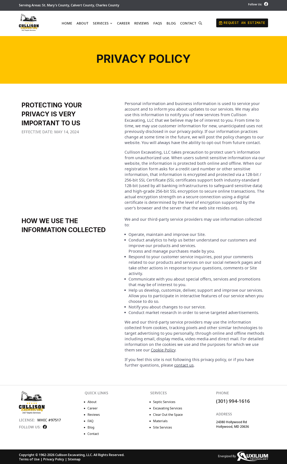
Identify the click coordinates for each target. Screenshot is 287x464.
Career (123, 23)
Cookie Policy (163, 350)
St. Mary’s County (55, 5)
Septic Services (164, 402)
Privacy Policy (53, 459)
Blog (171, 23)
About (82, 23)
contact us (184, 365)
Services (101, 23)
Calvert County (82, 5)
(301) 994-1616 (233, 401)
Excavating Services (167, 408)
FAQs (157, 23)
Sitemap (74, 459)
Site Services (162, 427)
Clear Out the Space (168, 414)
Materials (160, 421)
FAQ (90, 421)
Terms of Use (29, 459)
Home (67, 23)
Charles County (107, 5)
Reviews (141, 23)
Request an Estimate (242, 23)
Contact (188, 23)
